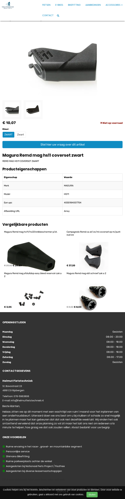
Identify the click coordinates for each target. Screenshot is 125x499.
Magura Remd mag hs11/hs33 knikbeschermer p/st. (30, 231)
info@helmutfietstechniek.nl (27, 400)
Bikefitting (74, 5)
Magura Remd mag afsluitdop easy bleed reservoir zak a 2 (33, 275)
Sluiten (92, 494)
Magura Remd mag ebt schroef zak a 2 (86, 273)
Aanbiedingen (93, 5)
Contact (48, 15)
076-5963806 (21, 396)
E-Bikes (59, 5)
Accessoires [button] (114, 5)
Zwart (20, 134)
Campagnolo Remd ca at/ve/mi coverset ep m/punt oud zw (94, 233)
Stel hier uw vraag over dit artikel (63, 144)
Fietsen (46, 5)
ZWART (8, 134)
